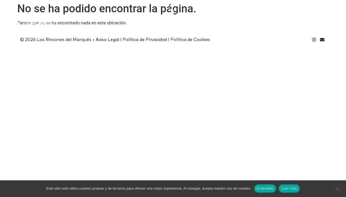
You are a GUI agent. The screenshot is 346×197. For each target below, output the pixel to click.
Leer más (289, 188)
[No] (337, 188)
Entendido (265, 188)
